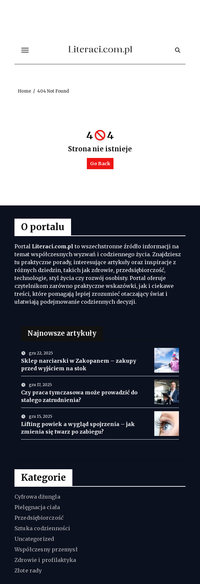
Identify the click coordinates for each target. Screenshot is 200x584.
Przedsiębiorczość (38, 517)
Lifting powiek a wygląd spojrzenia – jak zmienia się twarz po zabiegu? (78, 428)
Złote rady (28, 570)
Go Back (100, 164)
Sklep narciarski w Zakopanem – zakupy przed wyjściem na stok (78, 364)
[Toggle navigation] (25, 50)
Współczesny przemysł (46, 549)
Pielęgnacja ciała (37, 507)
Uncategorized (34, 539)
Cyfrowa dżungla (37, 496)
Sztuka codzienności (42, 528)
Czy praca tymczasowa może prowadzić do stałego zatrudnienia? (79, 396)
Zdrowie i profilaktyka (45, 560)
